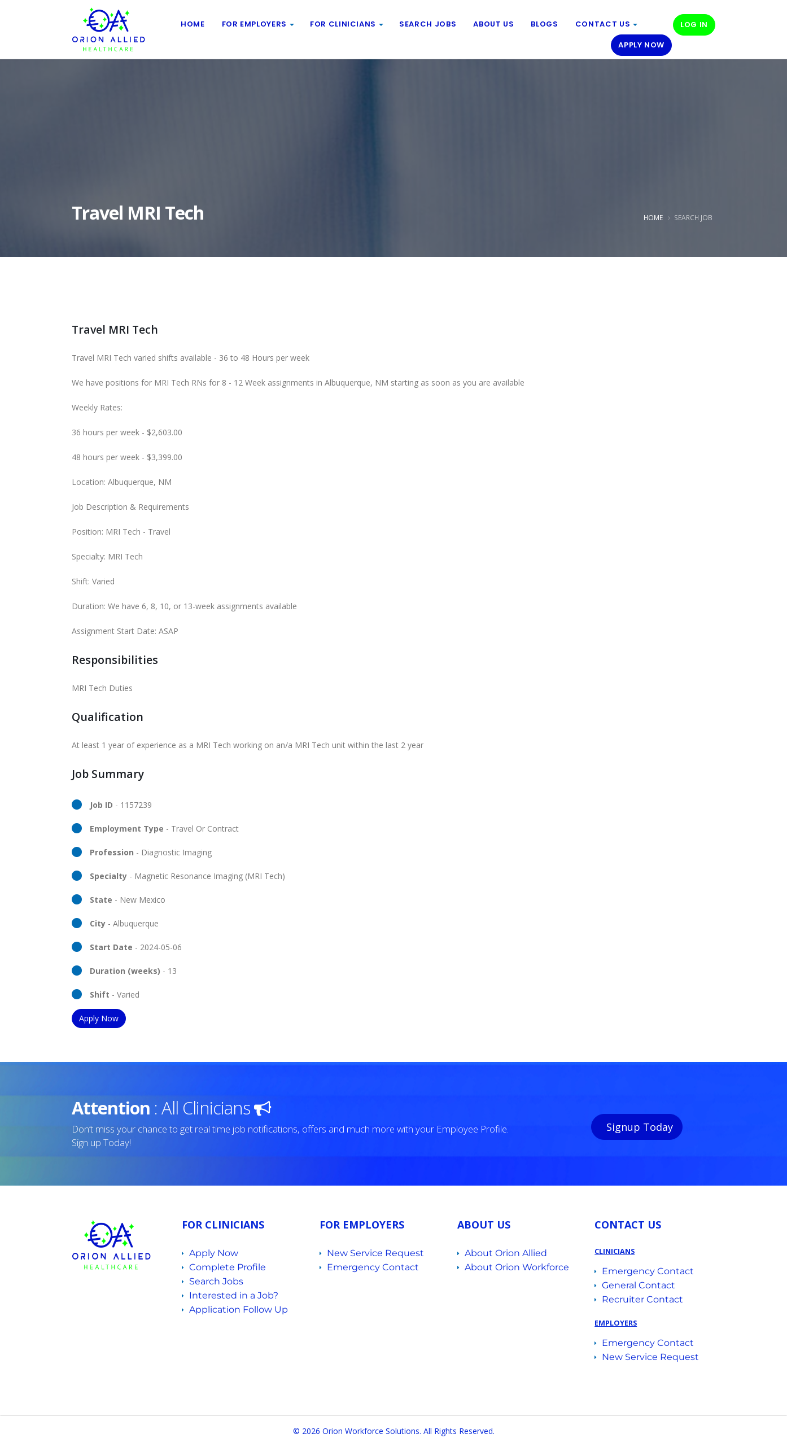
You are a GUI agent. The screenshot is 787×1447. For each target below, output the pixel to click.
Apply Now (641, 45)
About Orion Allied (506, 1253)
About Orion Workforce (517, 1267)
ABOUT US (493, 24)
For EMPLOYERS (254, 24)
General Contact (638, 1285)
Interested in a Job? (233, 1295)
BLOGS (544, 24)
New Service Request (375, 1253)
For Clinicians (343, 24)
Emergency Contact (373, 1267)
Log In (694, 24)
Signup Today (638, 1127)
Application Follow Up (238, 1309)
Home (193, 24)
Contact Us (603, 24)
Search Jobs (427, 24)
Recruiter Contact (642, 1299)
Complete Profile (227, 1267)
